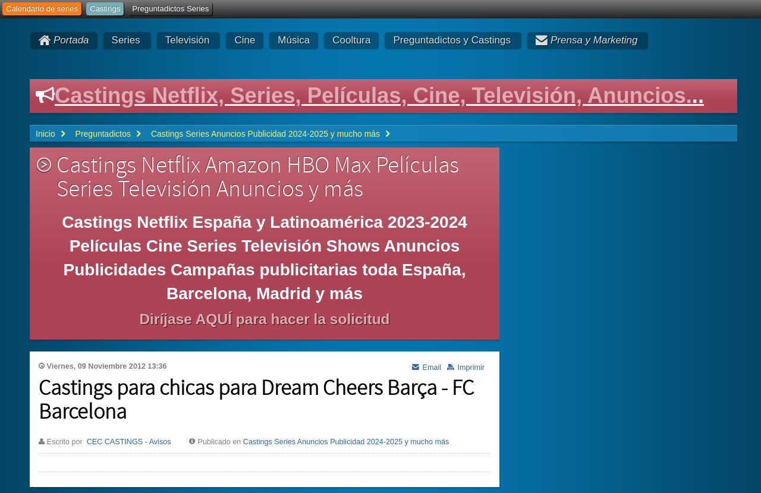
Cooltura (351, 40)
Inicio (45, 134)
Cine (244, 40)
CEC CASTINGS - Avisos (129, 442)
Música (294, 40)
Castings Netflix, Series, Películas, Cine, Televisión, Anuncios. (373, 95)
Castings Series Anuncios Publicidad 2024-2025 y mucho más (346, 442)
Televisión (187, 40)
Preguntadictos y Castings (452, 40)
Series (126, 40)
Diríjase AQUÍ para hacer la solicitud (264, 319)
